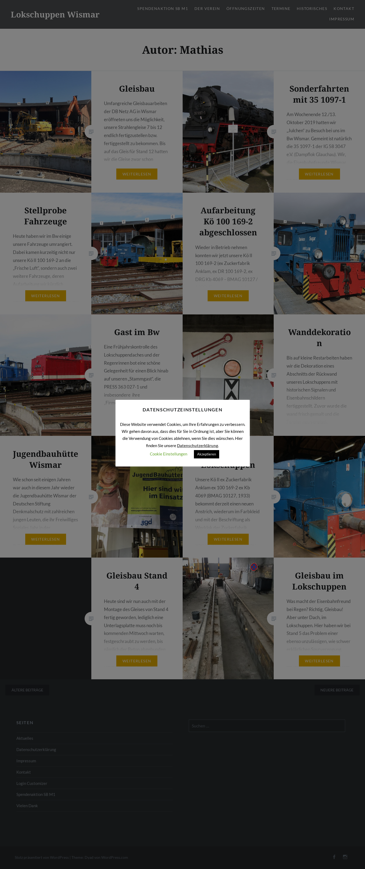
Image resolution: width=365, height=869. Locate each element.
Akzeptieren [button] (206, 454)
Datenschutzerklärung (197, 445)
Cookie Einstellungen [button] (168, 453)
